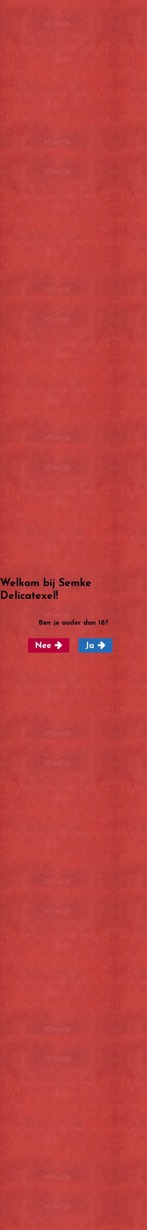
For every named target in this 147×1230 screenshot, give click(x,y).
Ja (90, 646)
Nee (43, 646)
